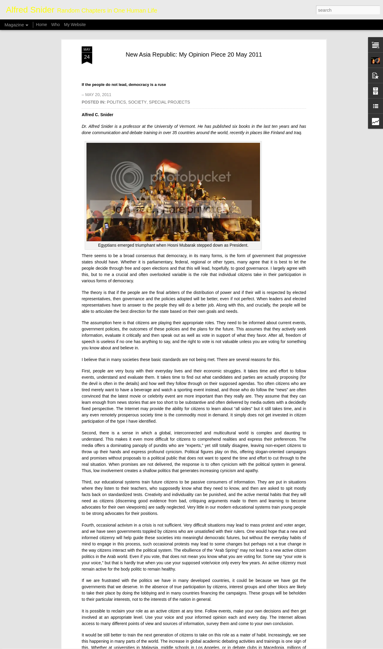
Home (41, 24)
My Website (75, 24)
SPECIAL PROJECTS (169, 30)
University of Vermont (174, 54)
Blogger (210, 646)
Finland (278, 61)
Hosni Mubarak (182, 174)
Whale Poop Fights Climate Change (169, 574)
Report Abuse (228, 646)
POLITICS (116, 30)
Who (55, 24)
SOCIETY (137, 30)
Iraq (297, 61)
